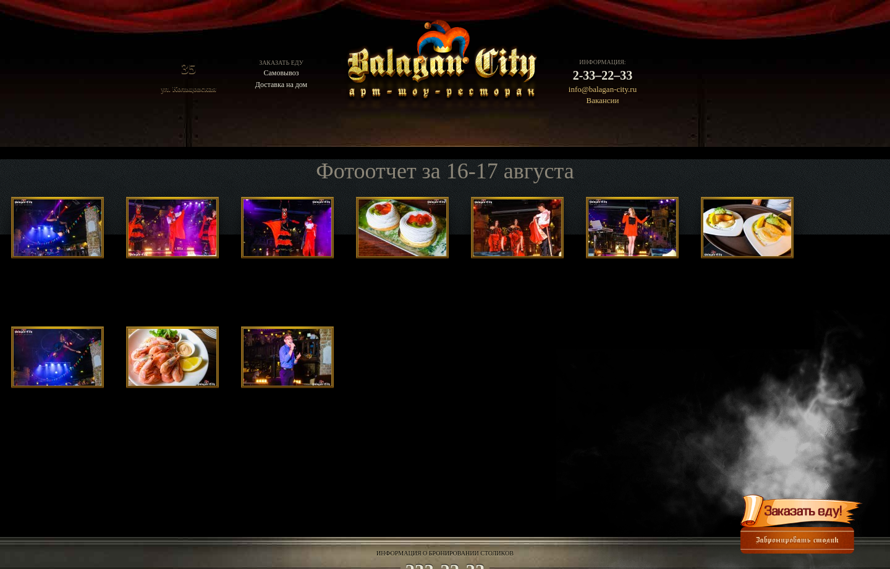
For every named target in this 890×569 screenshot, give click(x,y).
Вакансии (603, 100)
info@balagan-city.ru (603, 89)
